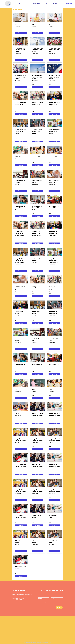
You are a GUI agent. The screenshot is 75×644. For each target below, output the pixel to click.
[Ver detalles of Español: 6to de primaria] (37, 296)
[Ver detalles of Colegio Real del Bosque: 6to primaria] (37, 474)
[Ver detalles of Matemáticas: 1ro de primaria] (21, 576)
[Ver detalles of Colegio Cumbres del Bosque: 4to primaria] (21, 449)
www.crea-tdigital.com (47, 642)
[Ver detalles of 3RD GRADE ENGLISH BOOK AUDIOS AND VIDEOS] (21, 87)
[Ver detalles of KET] (37, 33)
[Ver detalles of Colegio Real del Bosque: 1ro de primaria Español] (54, 271)
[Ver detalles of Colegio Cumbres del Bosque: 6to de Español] (21, 114)
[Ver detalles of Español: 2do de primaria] (37, 271)
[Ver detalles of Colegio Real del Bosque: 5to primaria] (54, 474)
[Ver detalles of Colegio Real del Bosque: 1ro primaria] (21, 525)
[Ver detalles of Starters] (21, 423)
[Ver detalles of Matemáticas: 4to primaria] (21, 551)
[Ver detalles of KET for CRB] (21, 165)
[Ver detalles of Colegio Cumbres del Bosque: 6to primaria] (37, 423)
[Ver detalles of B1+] (21, 33)
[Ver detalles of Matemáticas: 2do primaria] (54, 551)
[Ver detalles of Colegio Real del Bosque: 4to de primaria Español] (54, 243)
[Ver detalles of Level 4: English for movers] (21, 296)
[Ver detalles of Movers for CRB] (37, 165)
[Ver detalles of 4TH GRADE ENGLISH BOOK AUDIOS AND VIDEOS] (54, 60)
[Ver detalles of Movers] (54, 398)
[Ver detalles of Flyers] (37, 398)
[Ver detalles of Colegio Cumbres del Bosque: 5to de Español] (37, 114)
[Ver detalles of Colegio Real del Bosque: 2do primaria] (54, 500)
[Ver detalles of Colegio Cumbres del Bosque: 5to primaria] (54, 423)
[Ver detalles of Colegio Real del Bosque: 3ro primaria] (37, 500)
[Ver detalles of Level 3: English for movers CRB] (21, 216)
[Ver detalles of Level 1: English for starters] (54, 374)
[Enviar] (59, 607)
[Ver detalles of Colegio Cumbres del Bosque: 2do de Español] (37, 141)
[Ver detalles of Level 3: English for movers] (21, 374)
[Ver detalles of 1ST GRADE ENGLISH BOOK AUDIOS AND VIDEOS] (54, 87)
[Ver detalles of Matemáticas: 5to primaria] (54, 525)
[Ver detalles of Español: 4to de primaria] (21, 323)
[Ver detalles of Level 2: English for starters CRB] (37, 216)
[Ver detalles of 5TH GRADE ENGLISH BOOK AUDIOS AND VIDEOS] (37, 60)
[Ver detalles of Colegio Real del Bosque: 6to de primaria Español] (21, 243)
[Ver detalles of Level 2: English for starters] (37, 374)
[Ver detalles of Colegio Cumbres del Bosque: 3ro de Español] (21, 141)
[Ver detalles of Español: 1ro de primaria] (21, 349)
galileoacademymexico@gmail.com (18, 598)
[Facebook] (13, 602)
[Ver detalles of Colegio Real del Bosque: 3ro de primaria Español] (21, 271)
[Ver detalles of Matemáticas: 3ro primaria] (37, 551)
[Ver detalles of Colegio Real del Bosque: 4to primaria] (21, 500)
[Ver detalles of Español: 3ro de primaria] (37, 323)
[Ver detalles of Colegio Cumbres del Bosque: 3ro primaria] (37, 449)
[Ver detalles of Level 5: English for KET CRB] (37, 191)
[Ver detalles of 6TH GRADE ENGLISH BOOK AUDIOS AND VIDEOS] (21, 60)
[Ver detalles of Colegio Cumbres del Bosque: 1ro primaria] (21, 474)
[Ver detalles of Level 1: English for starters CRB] (54, 216)
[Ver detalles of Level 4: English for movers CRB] (54, 191)
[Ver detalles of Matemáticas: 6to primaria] (37, 525)
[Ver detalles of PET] (54, 33)
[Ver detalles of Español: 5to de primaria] (54, 296)
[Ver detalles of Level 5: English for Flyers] (54, 349)
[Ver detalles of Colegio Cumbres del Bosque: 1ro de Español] (54, 141)
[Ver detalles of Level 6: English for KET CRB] (21, 191)
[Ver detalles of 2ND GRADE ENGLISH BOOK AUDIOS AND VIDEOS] (37, 87)
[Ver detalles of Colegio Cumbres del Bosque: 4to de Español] (54, 114)
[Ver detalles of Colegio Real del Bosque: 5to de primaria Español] (37, 243)
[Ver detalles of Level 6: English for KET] (37, 349)
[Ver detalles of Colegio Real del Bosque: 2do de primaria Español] (54, 323)
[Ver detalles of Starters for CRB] (54, 165)
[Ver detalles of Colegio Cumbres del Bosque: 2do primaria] (54, 449)
